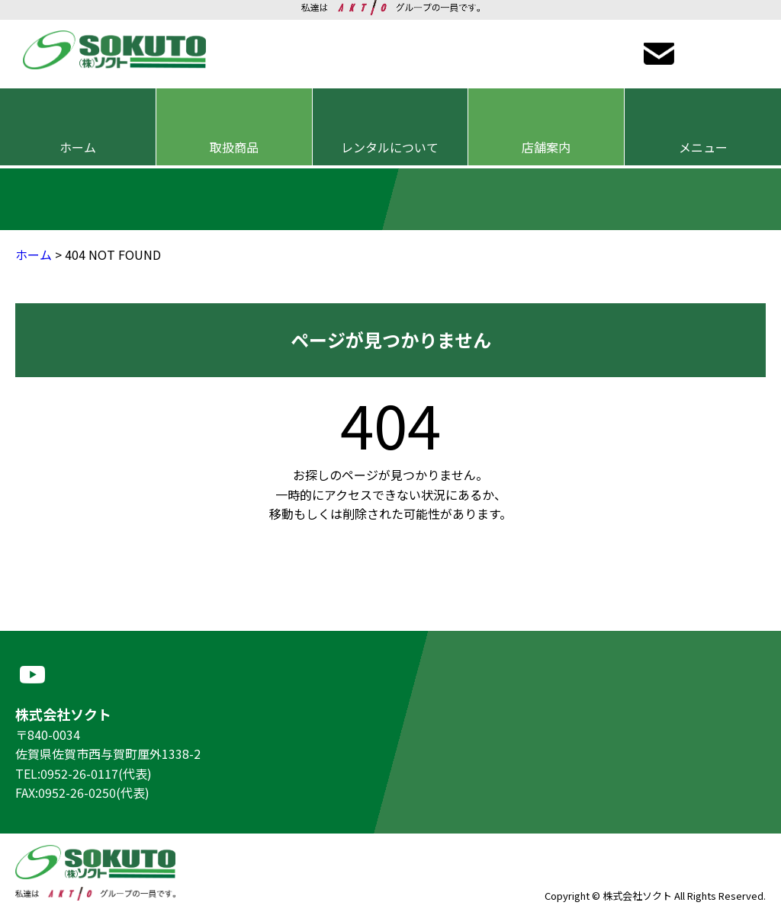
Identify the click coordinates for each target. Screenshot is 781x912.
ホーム (33, 254)
